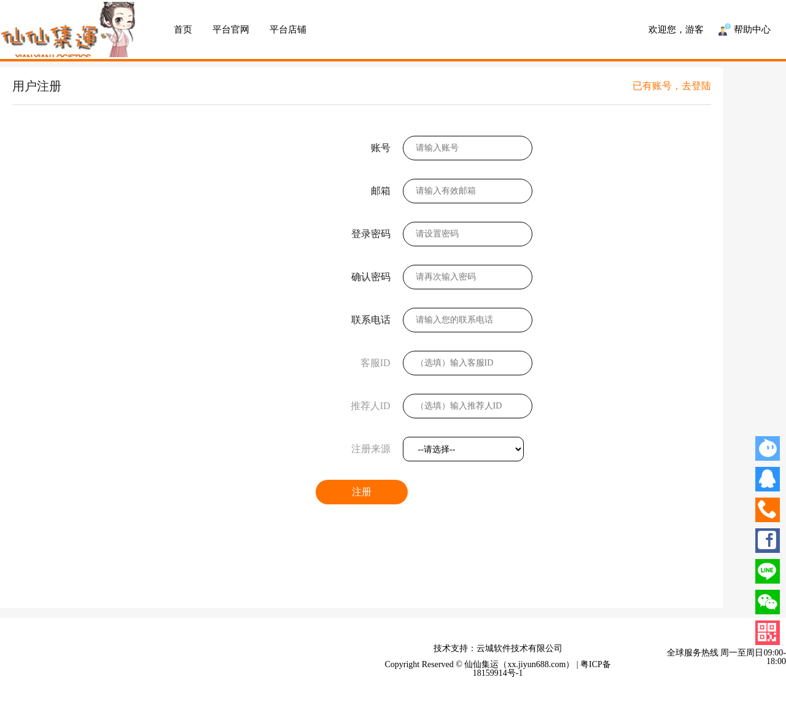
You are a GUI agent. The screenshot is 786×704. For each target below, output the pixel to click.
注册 (362, 492)
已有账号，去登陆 (671, 86)
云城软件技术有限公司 (519, 648)
